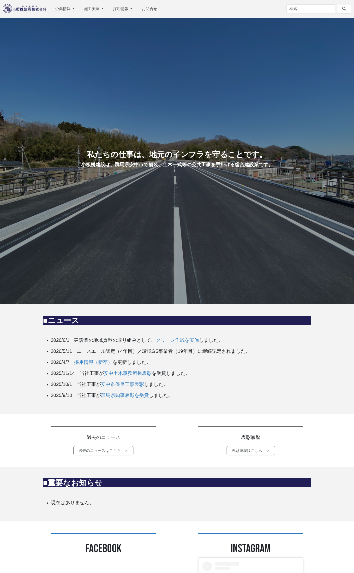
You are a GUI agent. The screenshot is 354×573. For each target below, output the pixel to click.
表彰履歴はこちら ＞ (251, 451)
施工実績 (92, 9)
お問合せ (149, 9)
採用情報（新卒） (93, 362)
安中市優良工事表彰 (122, 384)
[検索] (310, 8)
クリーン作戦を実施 (177, 340)
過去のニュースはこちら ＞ (103, 451)
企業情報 (63, 9)
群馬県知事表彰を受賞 (125, 395)
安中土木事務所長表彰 (128, 373)
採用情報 (121, 9)
